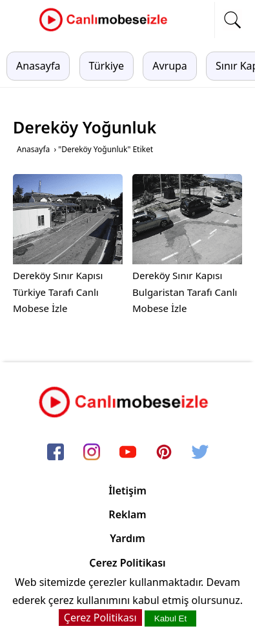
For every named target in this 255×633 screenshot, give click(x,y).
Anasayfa (38, 66)
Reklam (127, 514)
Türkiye (106, 66)
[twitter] (200, 452)
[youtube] (127, 452)
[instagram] (91, 452)
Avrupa (169, 66)
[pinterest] (164, 452)
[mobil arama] (232, 20)
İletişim (127, 490)
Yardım (127, 538)
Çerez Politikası (127, 563)
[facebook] (55, 452)
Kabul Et (170, 618)
